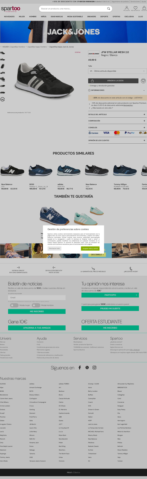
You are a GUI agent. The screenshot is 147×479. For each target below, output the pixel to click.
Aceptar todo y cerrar (90, 248)
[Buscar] (108, 9)
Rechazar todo (54, 248)
